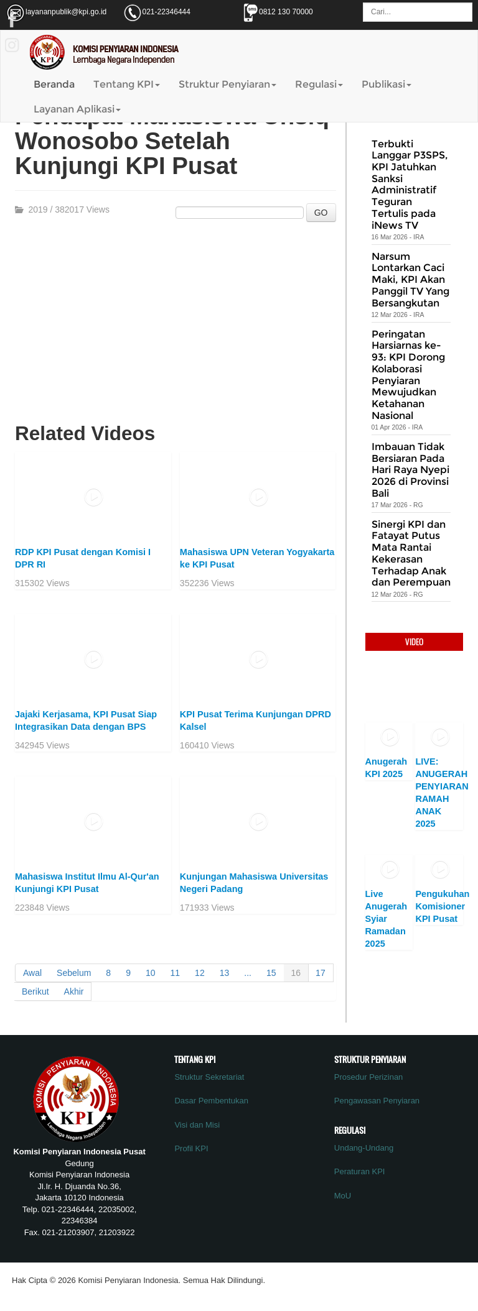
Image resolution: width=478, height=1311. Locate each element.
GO (321, 213)
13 (225, 973)
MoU (342, 1195)
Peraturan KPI (359, 1171)
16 (296, 973)
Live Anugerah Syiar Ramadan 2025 (386, 919)
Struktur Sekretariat (209, 1077)
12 (200, 973)
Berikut (35, 991)
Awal (32, 973)
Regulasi (319, 84)
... (247, 973)
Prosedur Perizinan (368, 1077)
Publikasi (386, 84)
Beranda (54, 84)
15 (271, 973)
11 (175, 973)
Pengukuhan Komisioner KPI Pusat (442, 906)
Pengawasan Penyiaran (376, 1100)
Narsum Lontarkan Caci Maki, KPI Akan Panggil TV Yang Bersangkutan (410, 280)
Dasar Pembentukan (211, 1100)
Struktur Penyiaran (227, 84)
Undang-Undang (363, 1147)
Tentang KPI (126, 84)
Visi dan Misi (197, 1124)
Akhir (74, 991)
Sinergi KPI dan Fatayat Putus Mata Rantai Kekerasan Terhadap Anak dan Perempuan (411, 553)
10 (151, 973)
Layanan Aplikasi (77, 109)
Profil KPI (191, 1148)
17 (321, 973)
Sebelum (74, 973)
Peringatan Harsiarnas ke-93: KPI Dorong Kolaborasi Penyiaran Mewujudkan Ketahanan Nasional (408, 374)
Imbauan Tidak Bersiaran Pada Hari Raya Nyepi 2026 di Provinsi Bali (410, 470)
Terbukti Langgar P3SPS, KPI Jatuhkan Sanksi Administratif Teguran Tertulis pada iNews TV (410, 184)
